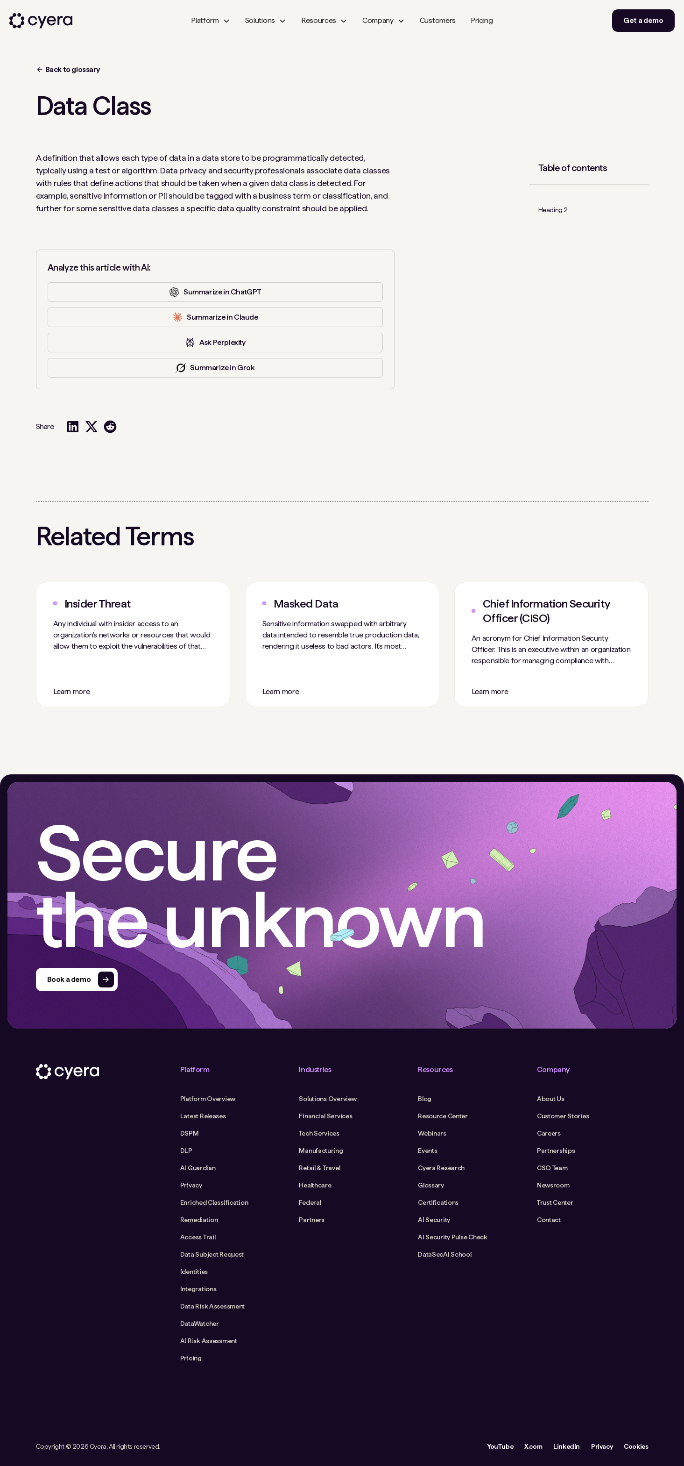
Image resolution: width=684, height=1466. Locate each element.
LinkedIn (566, 1446)
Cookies (636, 1446)
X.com (533, 1446)
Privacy (602, 1446)
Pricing (482, 20)
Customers (438, 20)
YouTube (500, 1446)
